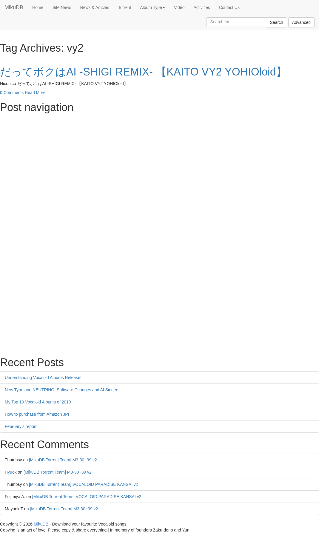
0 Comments (12, 92)
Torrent (124, 7)
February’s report (20, 426)
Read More (35, 92)
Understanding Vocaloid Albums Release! (43, 377)
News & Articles (94, 7)
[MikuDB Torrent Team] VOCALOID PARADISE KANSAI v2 (83, 484)
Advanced (301, 22)
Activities (201, 7)
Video (179, 7)
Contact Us (229, 7)
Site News (61, 7)
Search (276, 22)
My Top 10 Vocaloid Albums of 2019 (38, 402)
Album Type (152, 7)
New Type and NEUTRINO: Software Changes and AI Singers (62, 389)
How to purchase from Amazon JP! (37, 414)
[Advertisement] (159, 158)
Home (37, 7)
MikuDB (13, 7)
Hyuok (11, 472)
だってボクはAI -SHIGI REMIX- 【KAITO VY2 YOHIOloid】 (143, 72)
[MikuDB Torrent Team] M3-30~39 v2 (63, 459)
